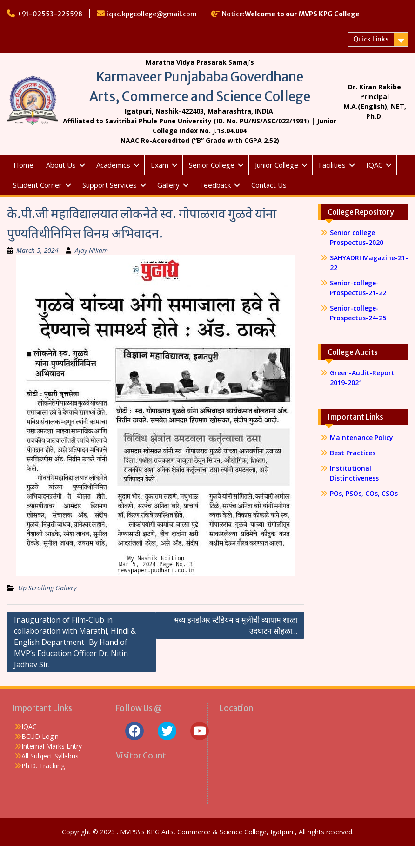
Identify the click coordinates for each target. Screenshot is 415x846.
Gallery (168, 185)
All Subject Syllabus (50, 755)
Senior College (211, 164)
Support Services (109, 185)
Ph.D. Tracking (43, 765)
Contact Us (269, 185)
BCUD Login (40, 736)
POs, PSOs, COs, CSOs (364, 493)
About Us (61, 164)
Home (23, 164)
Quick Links (370, 39)
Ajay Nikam (91, 250)
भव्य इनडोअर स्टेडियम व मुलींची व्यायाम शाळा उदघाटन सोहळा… (235, 625)
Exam (159, 164)
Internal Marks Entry (51, 746)
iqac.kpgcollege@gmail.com (152, 14)
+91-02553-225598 (49, 14)
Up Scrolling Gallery (47, 587)
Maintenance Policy (361, 437)
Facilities (332, 164)
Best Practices (352, 452)
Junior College (276, 164)
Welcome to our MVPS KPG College (302, 14)
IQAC (374, 164)
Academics (113, 164)
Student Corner (37, 185)
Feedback (215, 185)
